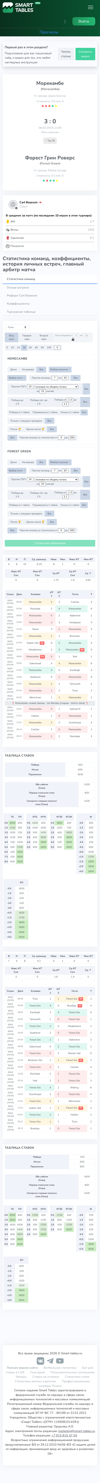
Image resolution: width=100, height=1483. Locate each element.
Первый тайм (26, 337)
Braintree (75, 636)
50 (42, 347)
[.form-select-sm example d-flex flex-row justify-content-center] (56, 387)
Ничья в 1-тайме (70, 412)
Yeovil (35, 629)
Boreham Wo (35, 1060)
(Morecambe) (50, 89)
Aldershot (75, 615)
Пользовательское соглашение (72, 1372)
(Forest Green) (50, 163)
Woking (74, 1087)
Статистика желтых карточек (35, 1381)
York (75, 656)
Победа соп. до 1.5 (39, 401)
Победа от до (65, 402)
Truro (75, 690)
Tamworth (75, 684)
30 (30, 347)
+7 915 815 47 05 (64, 1435)
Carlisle (75, 602)
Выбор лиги (16, 377)
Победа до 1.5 (17, 401)
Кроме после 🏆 (35, 429)
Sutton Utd (35, 643)
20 (24, 347)
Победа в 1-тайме (19, 412)
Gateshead (35, 663)
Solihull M (75, 709)
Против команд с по (50, 378)
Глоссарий (37, 1372)
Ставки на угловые (45, 1377)
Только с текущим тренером (26, 420)
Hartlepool (75, 622)
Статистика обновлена (50, 543)
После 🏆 (15, 429)
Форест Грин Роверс (50, 157)
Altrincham (35, 697)
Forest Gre (74, 998)
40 (36, 347)
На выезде (28, 369)
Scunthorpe (75, 722)
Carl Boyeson (29, 202)
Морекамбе (50, 83)
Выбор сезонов (59, 369)
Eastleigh (75, 670)
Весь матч (11, 337)
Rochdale (35, 608)
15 (18, 347)
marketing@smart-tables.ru (76, 1431)
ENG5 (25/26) (10, 602)
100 (49, 347)
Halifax (35, 715)
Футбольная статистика (60, 1368)
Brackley (74, 1005)
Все (41, 369)
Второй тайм (44, 337)
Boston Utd (74, 1053)
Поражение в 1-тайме (45, 412)
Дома (13, 369)
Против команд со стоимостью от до (47, 438)
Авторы (21, 1377)
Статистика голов (77, 1377)
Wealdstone (35, 649)
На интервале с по (72, 337)
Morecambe (35, 602)
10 (12, 347)
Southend (35, 677)
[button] (65, 21)
